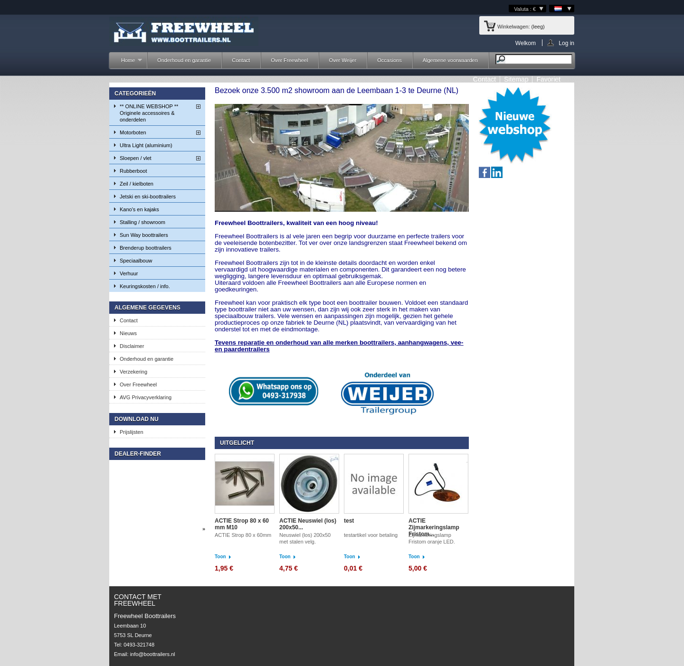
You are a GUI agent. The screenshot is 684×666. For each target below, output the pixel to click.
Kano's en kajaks (139, 209)
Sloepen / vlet (136, 158)
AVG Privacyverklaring (145, 397)
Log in (566, 43)
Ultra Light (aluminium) (146, 145)
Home (127, 62)
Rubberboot (133, 171)
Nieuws (128, 333)
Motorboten (133, 132)
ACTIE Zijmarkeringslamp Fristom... (433, 527)
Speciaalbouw (136, 260)
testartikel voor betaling (371, 535)
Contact (241, 60)
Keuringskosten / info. (145, 286)
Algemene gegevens (147, 307)
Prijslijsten (131, 432)
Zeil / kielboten (136, 184)
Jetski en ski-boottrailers (148, 196)
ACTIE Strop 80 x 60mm (244, 535)
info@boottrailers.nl (152, 654)
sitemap (516, 79)
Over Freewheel (289, 60)
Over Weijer (342, 60)
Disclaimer (132, 346)
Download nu (136, 419)
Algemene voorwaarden (450, 60)
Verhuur (129, 273)
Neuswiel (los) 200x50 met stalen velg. (305, 538)
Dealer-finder (137, 453)
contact (484, 79)
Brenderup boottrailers (145, 248)
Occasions (389, 60)
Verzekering (133, 372)
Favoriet (548, 79)
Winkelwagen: (513, 26)
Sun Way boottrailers (144, 235)
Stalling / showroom (142, 222)
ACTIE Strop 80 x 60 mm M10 (242, 524)
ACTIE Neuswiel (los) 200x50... (307, 524)
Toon (220, 556)
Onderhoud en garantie (184, 60)
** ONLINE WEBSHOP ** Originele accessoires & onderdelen (149, 112)
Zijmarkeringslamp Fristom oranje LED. (431, 538)
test (349, 520)
